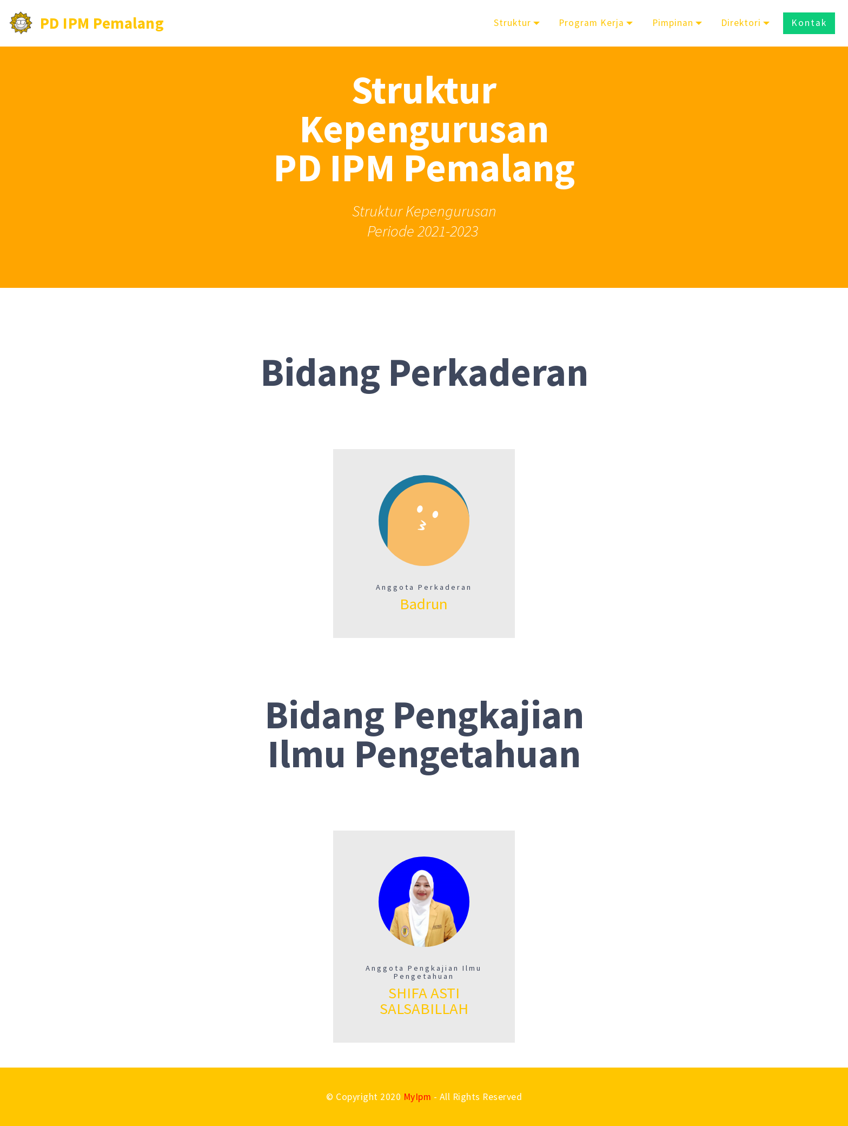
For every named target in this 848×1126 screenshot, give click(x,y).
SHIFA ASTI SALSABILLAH (424, 1000)
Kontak (809, 23)
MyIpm (417, 1097)
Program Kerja (591, 23)
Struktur (512, 23)
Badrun (424, 604)
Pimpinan (672, 23)
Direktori (741, 23)
